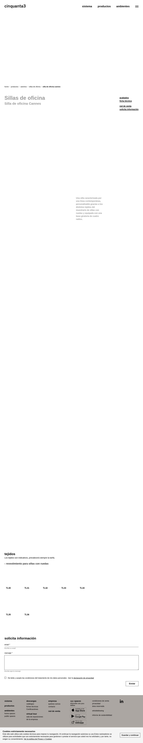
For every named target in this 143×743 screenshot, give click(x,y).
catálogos (30, 704)
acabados (124, 98)
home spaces (9, 713)
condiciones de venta (100, 701)
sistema (8, 701)
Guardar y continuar (130, 735)
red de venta (125, 106)
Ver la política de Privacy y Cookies (38, 739)
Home (6, 87)
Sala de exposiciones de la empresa (34, 718)
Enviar (132, 684)
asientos (24, 87)
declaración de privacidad (84, 678)
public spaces (9, 716)
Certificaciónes (32, 709)
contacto (51, 707)
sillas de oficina (34, 87)
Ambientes (123, 6)
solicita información (129, 109)
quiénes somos (54, 704)
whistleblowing (98, 711)
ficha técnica (126, 101)
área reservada (98, 706)
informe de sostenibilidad (102, 715)
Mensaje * (8, 653)
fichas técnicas (32, 707)
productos (14, 87)
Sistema (87, 6)
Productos (104, 6)
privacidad (96, 704)
